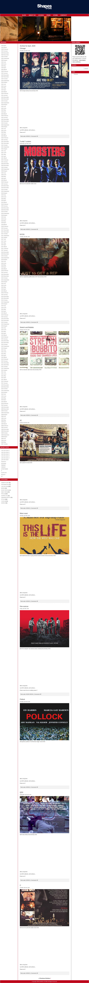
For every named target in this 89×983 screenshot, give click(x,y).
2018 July (3, 217)
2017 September (5, 235)
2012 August (4, 348)
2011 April (3, 377)
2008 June (3, 440)
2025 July (3, 62)
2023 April (3, 112)
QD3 (21, 792)
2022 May (3, 132)
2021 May (3, 154)
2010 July (3, 394)
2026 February (4, 49)
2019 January (4, 206)
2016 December (5, 252)
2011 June (3, 374)
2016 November (5, 254)
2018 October (4, 211)
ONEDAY (3, 465)
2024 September (5, 80)
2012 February (4, 359)
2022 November (5, 121)
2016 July (3, 261)
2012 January (4, 361)
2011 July (3, 372)
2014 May (3, 309)
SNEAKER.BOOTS (5, 497)
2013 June (3, 329)
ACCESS (41, 15)
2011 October (4, 366)
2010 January (4, 405)
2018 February (4, 226)
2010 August (4, 392)
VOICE (3, 501)
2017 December (5, 230)
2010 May (3, 398)
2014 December (5, 296)
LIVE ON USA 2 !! (5, 457)
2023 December (5, 97)
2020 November (5, 165)
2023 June (3, 108)
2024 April (3, 89)
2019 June (3, 196)
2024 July (3, 84)
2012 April (3, 355)
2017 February (4, 248)
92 (1, 476)
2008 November (5, 431)
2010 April (3, 399)
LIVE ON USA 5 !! (5, 452)
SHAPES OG (4, 495)
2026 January (4, 51)
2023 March (4, 113)
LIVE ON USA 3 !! (5, 456)
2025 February (4, 71)
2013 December (5, 318)
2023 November (5, 99)
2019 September (5, 191)
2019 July (3, 195)
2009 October (4, 410)
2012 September (5, 346)
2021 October (4, 145)
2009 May (3, 420)
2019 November (5, 187)
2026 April (3, 45)
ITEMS (48, 15)
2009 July (3, 416)
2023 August (4, 104)
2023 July (3, 106)
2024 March (4, 91)
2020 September (5, 169)
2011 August (4, 370)
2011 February (4, 381)
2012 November (5, 342)
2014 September (5, 302)
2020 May (3, 176)
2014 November (5, 298)
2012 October (4, 344)
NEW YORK (4, 492)
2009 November (5, 409)
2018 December (5, 207)
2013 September (5, 324)
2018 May (3, 220)
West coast (24, 513)
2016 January (4, 272)
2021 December (5, 141)
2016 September (5, 257)
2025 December (5, 53)
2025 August (4, 60)
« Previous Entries (44, 978)
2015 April (3, 289)
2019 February (4, 204)
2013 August (4, 326)
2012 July (3, 350)
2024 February (4, 93)
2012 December (5, 340)
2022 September (5, 124)
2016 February (4, 270)
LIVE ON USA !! (5, 459)
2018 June (3, 219)
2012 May (3, 353)
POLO (2, 493)
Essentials (3, 463)
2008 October (4, 433)
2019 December (5, 185)
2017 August (4, 237)
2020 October (4, 167)
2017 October (4, 233)
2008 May (3, 442)
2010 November (5, 386)
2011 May (3, 375)
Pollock (22, 699)
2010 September (5, 390)
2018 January (4, 228)
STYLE (3, 499)
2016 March (4, 268)
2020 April (3, 178)
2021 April (3, 156)
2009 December (5, 407)
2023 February (4, 115)
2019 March (4, 202)
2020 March (4, 180)
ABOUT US (32, 15)
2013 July (3, 327)
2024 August (4, 82)
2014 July (3, 305)
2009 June (3, 418)
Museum (3, 474)
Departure (3, 461)
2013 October (4, 322)
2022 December (5, 119)
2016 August (4, 259)
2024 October (4, 78)
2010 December (5, 385)
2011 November (5, 364)
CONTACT (63, 15)
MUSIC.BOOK (4, 490)
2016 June (3, 263)
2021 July (3, 150)
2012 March (4, 357)
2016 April (3, 267)
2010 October (4, 388)
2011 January (4, 383)
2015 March (4, 291)
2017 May (3, 243)
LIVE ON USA (4, 486)
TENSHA (76, 74)
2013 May (3, 331)
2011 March (4, 379)
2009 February (4, 425)
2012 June (3, 351)
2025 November (5, 54)
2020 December (5, 163)
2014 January (4, 316)
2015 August (4, 281)
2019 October (4, 189)
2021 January (4, 161)
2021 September (5, 147)
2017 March (4, 246)
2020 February (4, 182)
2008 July (3, 438)
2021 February (4, 160)
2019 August (4, 193)
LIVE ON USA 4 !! (5, 454)
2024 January (4, 95)
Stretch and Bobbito (27, 327)
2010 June (3, 396)
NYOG (22, 234)
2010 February (4, 403)
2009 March (4, 423)
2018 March (4, 224)
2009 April (3, 421)
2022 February (4, 137)
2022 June (3, 130)
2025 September (5, 58)
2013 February (4, 337)
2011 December (5, 362)
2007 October (4, 444)
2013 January (4, 339)
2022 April (3, 134)
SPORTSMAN (4, 469)
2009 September (5, 412)
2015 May (3, 287)
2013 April (3, 333)
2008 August (4, 436)
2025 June (3, 64)
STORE (55, 15)
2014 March (4, 313)
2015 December (5, 274)
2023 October (4, 100)
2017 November (5, 231)
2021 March (4, 158)
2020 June (3, 174)
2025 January (4, 73)
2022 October (4, 123)
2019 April (3, 200)
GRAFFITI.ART (4, 482)
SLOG (24, 15)
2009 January (4, 427)
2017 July (3, 239)
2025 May (3, 65)
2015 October (4, 278)
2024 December (5, 75)
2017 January (4, 250)
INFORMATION (5, 484)
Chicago (23, 48)
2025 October (4, 56)
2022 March (4, 135)
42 (21, 420)
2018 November (5, 209)
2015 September (5, 279)
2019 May (3, 198)
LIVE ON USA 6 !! (5, 450)
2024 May (3, 88)
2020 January (4, 184)
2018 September (5, 213)
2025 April (3, 67)
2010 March (4, 401)
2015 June (3, 285)
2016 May (3, 265)
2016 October (4, 255)
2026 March (4, 47)
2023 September (5, 102)
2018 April (3, 222)
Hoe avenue (24, 606)
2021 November (5, 143)
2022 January (4, 139)
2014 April (3, 311)
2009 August (4, 414)
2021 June (3, 152)
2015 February (4, 292)
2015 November (5, 276)
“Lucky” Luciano (25, 141)
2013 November (5, 320)
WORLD (3, 503)
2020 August (4, 171)
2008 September (5, 434)
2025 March (4, 69)
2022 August (4, 126)
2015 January (4, 294)
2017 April (3, 244)
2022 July (3, 128)
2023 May (3, 110)
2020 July (3, 172)
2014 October (4, 300)
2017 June (3, 241)
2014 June (3, 307)
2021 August (4, 148)
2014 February (4, 314)
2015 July (3, 283)
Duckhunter (4, 472)
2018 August (4, 215)
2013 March (4, 335)
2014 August (4, 303)
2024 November (5, 76)
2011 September (5, 368)
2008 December (5, 429)
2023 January (4, 117)
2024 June (3, 86)
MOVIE (3, 488)
